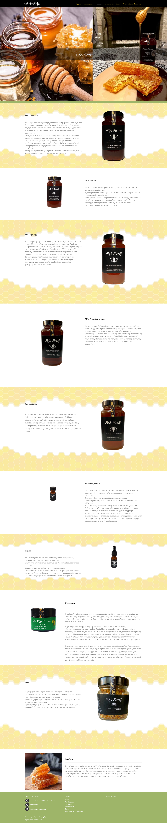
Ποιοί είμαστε (88, 4)
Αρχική (78, 4)
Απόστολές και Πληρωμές (132, 4)
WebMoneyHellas (38, 819)
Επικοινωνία (109, 4)
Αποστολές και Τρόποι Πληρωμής (35, 817)
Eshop (118, 4)
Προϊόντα (99, 4)
